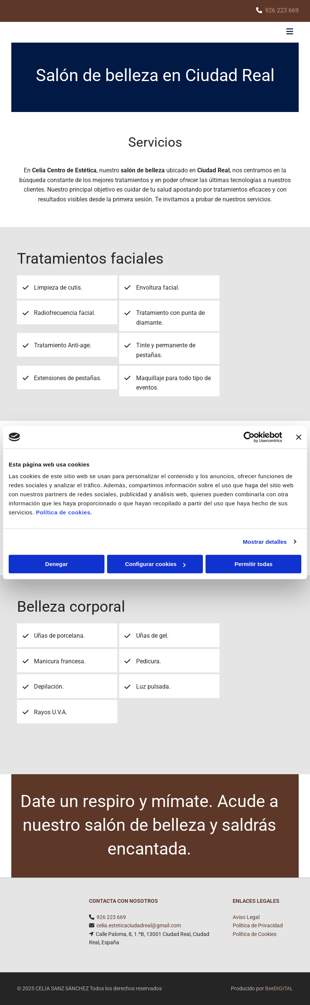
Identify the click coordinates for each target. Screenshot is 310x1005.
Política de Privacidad (258, 925)
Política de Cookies (254, 934)
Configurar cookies (155, 564)
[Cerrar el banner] (298, 437)
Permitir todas (254, 564)
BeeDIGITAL (279, 988)
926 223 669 (282, 10)
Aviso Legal (246, 917)
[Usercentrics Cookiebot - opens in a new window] (249, 437)
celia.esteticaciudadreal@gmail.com (139, 925)
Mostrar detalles (265, 542)
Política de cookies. (64, 512)
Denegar (56, 564)
